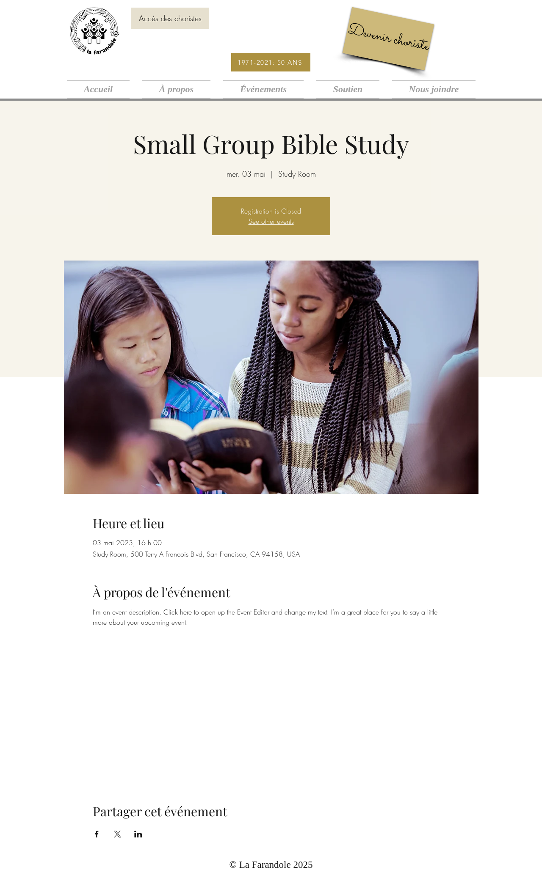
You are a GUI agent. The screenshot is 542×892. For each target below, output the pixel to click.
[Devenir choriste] (388, 38)
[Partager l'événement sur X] (117, 834)
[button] (176, 89)
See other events (271, 221)
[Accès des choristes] (170, 18)
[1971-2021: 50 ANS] (270, 62)
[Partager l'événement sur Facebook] (97, 834)
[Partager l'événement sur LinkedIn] (138, 834)
